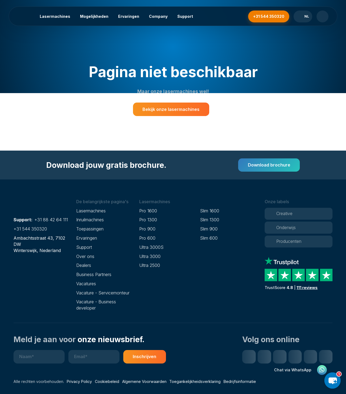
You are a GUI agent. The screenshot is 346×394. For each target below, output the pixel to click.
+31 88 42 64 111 (51, 219)
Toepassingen (90, 229)
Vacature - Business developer (96, 305)
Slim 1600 (209, 210)
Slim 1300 (209, 219)
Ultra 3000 (150, 256)
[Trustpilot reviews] (298, 274)
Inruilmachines (90, 219)
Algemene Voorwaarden (144, 381)
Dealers (83, 265)
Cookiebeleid (107, 381)
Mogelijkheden (94, 16)
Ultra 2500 (149, 265)
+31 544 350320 (30, 229)
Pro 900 (147, 229)
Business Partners (93, 274)
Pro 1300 (148, 219)
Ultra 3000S (151, 247)
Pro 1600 (148, 210)
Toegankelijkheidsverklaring (195, 381)
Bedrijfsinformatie (240, 381)
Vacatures (86, 283)
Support (185, 16)
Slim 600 (209, 238)
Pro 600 (147, 238)
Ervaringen (128, 16)
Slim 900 (209, 229)
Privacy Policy (79, 381)
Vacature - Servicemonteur (102, 293)
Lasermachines (55, 16)
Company (158, 16)
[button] (105, 202)
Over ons (85, 256)
